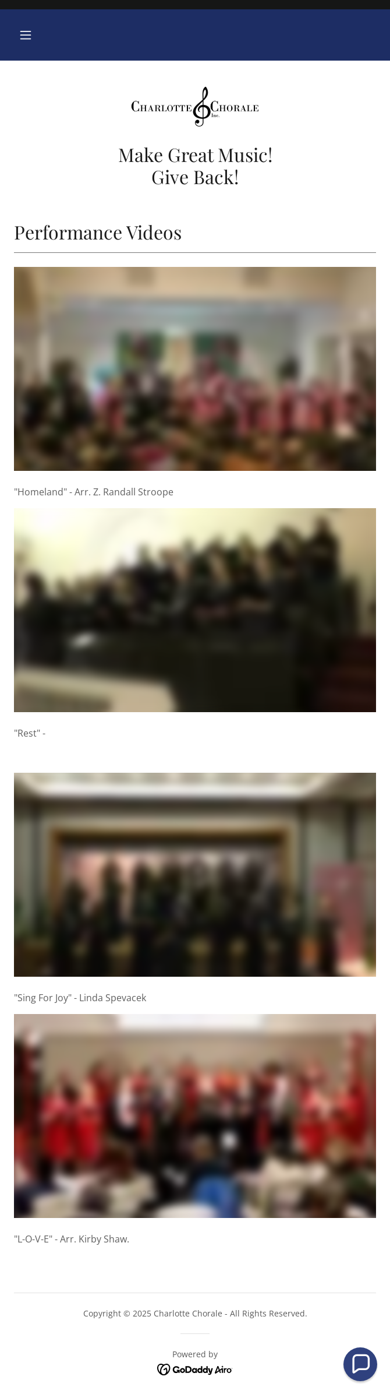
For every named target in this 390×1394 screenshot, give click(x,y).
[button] (25, 35)
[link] (195, 107)
